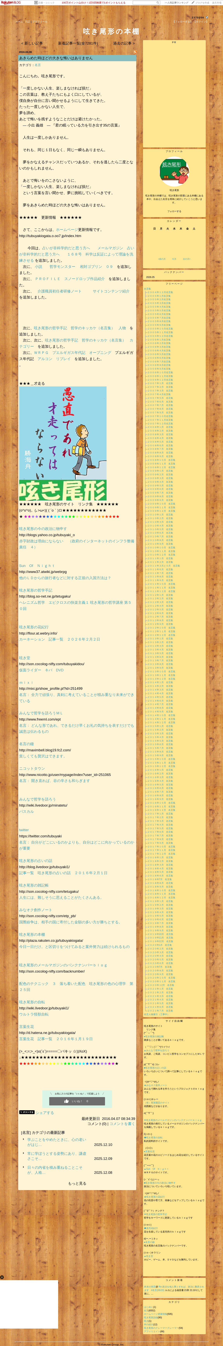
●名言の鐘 (149, 1242)
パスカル (26, 811)
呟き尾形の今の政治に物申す (45, 529)
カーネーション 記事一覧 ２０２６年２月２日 (59, 639)
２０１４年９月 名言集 (160, 711)
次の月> (186, 259)
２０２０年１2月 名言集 (160, 985)
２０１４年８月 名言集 (160, 708)
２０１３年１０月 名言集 (161, 671)
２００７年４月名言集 (159, 394)
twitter (24, 830)
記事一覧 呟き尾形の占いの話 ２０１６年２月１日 (63, 873)
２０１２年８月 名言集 (160, 620)
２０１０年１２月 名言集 (161, 554)
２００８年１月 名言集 (160, 427)
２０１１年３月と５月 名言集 (163, 565)
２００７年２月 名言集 (160, 387)
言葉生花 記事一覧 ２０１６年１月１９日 (56, 1039)
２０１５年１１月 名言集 (161, 762)
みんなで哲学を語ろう (37, 799)
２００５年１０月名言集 (160, 328)
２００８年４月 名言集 (160, 438)
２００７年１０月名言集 (160, 416)
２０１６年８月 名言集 (160, 795)
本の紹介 (148, 1324)
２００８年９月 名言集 (160, 456)
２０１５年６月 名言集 (160, 744)
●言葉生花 (149, 1151)
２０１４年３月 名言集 (160, 689)
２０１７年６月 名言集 (160, 832)
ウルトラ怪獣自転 (34, 1014)
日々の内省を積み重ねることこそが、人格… (55, 1170)
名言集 (147, 288)
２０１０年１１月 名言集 (161, 551)
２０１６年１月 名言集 (160, 770)
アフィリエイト (152, 1331)
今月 (174, 259)
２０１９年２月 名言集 (160, 905)
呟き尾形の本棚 (32, 934)
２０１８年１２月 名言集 (161, 897)
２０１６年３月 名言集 (160, 777)
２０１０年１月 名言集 (160, 514)
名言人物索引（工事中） (157, 1014)
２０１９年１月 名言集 (160, 901)
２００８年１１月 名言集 (161, 463)
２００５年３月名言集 (159, 303)
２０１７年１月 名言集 (160, 813)
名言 (38, 65)
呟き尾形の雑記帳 (34, 885)
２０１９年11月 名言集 (160, 937)
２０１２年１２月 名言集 (161, 635)
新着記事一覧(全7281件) (78, 43)
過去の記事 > (124, 43)
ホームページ (67, 230)
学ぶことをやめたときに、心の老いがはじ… (56, 1142)
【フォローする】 (182, 21)
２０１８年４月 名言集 (160, 868)
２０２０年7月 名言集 (159, 967)
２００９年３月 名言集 (160, 478)
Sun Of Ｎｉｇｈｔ (37, 566)
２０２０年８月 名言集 (160, 970)
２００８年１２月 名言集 (161, 467)
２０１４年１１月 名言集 (161, 719)
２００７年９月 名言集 (160, 412)
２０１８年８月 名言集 (160, 883)
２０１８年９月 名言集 (160, 886)
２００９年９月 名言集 (160, 500)
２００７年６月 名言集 (160, 401)
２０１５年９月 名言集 (160, 755)
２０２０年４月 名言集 (160, 956)
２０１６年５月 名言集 (160, 784)
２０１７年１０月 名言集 (161, 846)
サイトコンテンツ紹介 (113, 291)
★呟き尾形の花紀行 (155, 1196)
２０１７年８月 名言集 (160, 839)
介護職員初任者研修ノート (61, 291)
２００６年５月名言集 (159, 354)
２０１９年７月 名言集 (160, 923)
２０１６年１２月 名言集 (161, 810)
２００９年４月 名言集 (160, 482)
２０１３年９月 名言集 (160, 668)
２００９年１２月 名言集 (161, 511)
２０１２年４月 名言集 (160, 606)
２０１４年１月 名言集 (160, 682)
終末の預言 (150, 1286)
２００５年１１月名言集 (160, 332)
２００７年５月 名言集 (160, 398)
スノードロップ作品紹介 (86, 279)
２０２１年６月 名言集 (160, 1007)
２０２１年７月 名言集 (160, 1010)
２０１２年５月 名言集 (160, 609)
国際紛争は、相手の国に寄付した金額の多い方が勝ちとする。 (70, 922)
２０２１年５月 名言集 (160, 1003)
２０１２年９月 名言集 (160, 624)
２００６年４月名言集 (159, 350)
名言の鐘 (26, 744)
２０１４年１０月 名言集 (161, 715)
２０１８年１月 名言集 (160, 857)
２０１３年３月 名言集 (160, 646)
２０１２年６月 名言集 (160, 613)
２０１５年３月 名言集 (160, 733)
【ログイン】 (200, 21)
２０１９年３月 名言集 (160, 908)
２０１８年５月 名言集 (160, 872)
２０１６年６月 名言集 (160, 788)
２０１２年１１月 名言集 (161, 631)
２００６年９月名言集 (159, 368)
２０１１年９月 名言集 (160, 580)
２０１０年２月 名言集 (160, 518)
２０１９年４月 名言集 (160, 912)
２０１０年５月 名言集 (160, 529)
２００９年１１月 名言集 (161, 507)
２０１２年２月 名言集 (160, 598)
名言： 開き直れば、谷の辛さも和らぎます (54, 781)
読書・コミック (46, 2)
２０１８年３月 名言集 (160, 865)
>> (176, 2)
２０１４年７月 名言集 (160, 704)
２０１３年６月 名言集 (160, 657)
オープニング (100, 353)
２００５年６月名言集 (159, 314)
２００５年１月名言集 (159, 296)
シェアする (45, 1113)
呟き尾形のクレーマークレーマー (161, 1328)
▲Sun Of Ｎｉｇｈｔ (156, 1169)
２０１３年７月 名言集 (160, 660)
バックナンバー (174, 272)
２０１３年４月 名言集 (160, 649)
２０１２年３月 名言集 (160, 602)
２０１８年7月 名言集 (159, 879)
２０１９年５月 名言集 (160, 915)
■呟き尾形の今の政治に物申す (161, 1183)
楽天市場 (216, 2)
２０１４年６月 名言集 (160, 700)
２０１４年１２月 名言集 (161, 722)
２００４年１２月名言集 (160, 292)
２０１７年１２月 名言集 (161, 853)
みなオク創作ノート (35, 910)
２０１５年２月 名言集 (160, 729)
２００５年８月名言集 (159, 321)
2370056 (198, 17)
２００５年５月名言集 (159, 310)
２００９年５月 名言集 (160, 485)
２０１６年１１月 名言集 (161, 806)
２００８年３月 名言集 (160, 434)
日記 (27, 21)
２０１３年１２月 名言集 (161, 679)
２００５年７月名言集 (159, 318)
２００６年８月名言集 (159, 365)
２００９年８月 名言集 (160, 496)
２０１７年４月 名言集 (160, 824)
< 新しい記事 (32, 43)
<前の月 (162, 259)
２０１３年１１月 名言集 (161, 675)
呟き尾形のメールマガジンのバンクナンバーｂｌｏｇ (63, 965)
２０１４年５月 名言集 (160, 697)
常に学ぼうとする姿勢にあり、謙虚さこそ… (56, 1156)
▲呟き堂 (148, 1256)
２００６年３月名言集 (159, 347)
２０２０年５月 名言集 (160, 959)
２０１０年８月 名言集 (160, 540)
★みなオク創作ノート (155, 1085)
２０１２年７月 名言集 (160, 616)
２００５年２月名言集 (159, 299)
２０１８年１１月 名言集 (161, 894)
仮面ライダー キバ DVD (41, 670)
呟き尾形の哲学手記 (50, 328)
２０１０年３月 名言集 (160, 522)
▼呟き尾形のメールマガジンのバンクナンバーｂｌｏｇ (173, 1120)
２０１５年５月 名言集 (160, 741)
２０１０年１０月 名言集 (161, 547)
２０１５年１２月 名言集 (161, 766)
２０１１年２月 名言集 (160, 562)
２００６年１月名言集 (159, 339)
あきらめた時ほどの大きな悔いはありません (56, 58)
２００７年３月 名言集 (160, 390)
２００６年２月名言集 (159, 343)
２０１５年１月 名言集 (160, 726)
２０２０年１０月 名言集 (161, 977)
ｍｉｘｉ (26, 682)
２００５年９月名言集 (159, 325)
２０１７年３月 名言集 (160, 821)
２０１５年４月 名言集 (160, 737)
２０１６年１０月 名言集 (161, 803)
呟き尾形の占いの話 (35, 861)
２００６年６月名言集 (159, 358)
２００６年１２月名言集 (160, 379)
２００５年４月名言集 (159, 306)
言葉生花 (26, 1027)
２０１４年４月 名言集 (160, 693)
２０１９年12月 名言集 (160, 941)
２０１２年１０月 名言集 (161, 627)
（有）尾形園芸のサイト (157, 1102)
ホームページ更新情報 (155, 1314)
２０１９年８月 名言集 (160, 926)
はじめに (148, 1307)
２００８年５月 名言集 (160, 441)
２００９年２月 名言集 (160, 474)
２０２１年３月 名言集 (160, 996)
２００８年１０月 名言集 (161, 460)
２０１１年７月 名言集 (160, 573)
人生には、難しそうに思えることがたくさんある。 (61, 897)
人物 (122, 328)
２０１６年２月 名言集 (160, 773)
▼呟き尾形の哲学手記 (155, 1214)
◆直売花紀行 (151, 1228)
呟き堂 (24, 658)
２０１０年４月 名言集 (160, 525)
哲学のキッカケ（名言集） (93, 328)
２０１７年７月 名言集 (160, 835)
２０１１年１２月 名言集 (161, 591)
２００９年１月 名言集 (160, 471)
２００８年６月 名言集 (160, 445)
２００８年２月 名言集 (160, 430)
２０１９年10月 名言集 (160, 934)
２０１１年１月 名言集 (160, 558)
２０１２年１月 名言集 (160, 595)
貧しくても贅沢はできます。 (43, 756)
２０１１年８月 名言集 (160, 576)
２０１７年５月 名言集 (160, 828)
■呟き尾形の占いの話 (155, 1067)
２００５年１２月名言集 (160, 336)
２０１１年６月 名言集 (160, 569)
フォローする (174, 211)
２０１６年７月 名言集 (160, 791)
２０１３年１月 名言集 (160, 638)
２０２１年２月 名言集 (160, 992)
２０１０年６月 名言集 (160, 533)
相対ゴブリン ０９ (98, 267)
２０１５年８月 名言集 (160, 751)
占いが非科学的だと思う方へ (68, 248)
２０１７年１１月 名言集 (161, 850)
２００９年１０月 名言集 (161, 503)
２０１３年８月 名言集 (160, 664)
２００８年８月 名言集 (160, 452)
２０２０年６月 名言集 (160, 963)
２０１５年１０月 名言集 (161, 759)
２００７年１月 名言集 (160, 383)
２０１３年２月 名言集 (160, 642)
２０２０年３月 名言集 (160, 952)
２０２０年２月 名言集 (160, 948)
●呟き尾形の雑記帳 (154, 1036)
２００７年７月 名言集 (160, 405)
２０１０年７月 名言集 (160, 536)
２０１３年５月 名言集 (160, 653)
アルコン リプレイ (54, 359)
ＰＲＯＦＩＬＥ (48, 279)
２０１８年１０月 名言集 (161, 890)
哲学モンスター (63, 267)
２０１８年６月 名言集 (160, 875)
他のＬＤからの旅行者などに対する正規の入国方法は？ (65, 578)
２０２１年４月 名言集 (160, 999)
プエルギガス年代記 (68, 353)
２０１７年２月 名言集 (160, 817)
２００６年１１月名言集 (160, 376)
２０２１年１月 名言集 (160, 988)
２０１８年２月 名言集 (160, 861)
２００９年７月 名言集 (160, 492)
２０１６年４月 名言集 (160, 781)
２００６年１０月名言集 (160, 372)
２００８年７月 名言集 (160, 449)
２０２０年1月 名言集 (159, 945)
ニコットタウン (32, 768)
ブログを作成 (202, 2)
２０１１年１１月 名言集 (161, 587)
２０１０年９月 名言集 (160, 544)
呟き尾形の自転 (32, 1002)
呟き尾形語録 (151, 1317)
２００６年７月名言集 (159, 361)
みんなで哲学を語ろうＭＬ (41, 713)
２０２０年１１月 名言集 (161, 981)
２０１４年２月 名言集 (160, 686)
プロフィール (39, 21)
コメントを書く (122, 1124)
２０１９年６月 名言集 (160, 919)
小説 (40, 267)
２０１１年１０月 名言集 (161, 584)
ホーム (19, 21)
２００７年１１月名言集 (160, 420)
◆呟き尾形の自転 (153, 1137)
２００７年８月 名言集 (160, 409)
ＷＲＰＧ (41, 353)
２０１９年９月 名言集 (160, 930)
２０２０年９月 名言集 (160, 974)
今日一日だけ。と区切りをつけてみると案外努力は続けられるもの (74, 947)
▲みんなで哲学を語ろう (157, 1050)
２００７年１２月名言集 (160, 423)
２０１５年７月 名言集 (160, 748)
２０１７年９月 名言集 (160, 843)
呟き (146, 1321)
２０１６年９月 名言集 (160, 799)
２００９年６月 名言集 (160, 489)
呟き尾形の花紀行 (35, 627)
